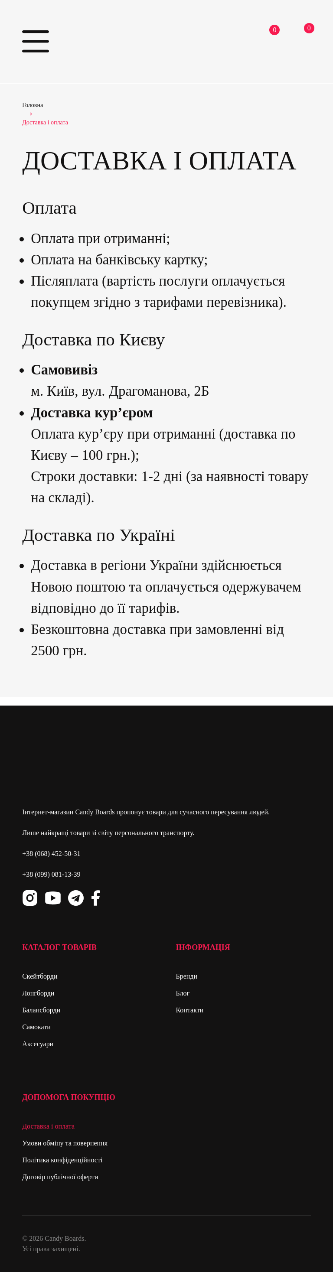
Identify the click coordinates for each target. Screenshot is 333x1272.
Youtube (53, 898)
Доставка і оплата (48, 1126)
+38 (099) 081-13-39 (51, 874)
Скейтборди (39, 976)
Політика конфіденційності (62, 1160)
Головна (32, 105)
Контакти (189, 1010)
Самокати (36, 1027)
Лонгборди (38, 993)
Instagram (30, 898)
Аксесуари (37, 1044)
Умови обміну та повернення (65, 1143)
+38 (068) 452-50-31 (51, 853)
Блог (182, 993)
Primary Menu (35, 41)
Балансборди (41, 1010)
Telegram (76, 898)
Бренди (186, 976)
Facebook (95, 898)
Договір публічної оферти (60, 1177)
